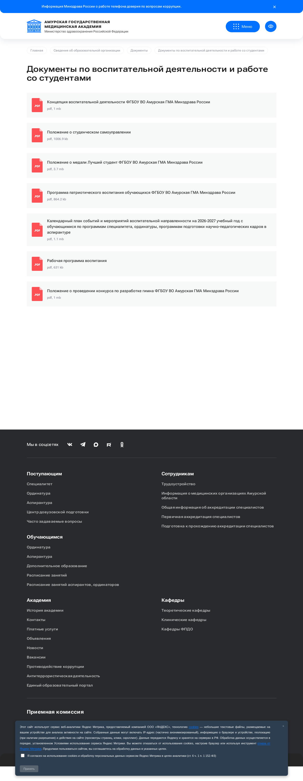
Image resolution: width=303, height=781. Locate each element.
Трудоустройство (179, 484)
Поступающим (44, 473)
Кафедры (173, 600)
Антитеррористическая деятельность (63, 676)
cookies (193, 726)
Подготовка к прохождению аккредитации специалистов (218, 526)
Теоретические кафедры (186, 610)
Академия (39, 600)
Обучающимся (45, 537)
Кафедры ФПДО (177, 629)
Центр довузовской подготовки (58, 512)
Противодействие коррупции (55, 666)
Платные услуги (42, 629)
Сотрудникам (178, 473)
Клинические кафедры (184, 620)
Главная (36, 50)
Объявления (39, 638)
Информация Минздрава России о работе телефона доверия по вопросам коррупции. (112, 6)
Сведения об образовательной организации (87, 50)
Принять (29, 768)
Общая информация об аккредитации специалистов (213, 507)
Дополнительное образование (57, 566)
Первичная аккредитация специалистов (201, 517)
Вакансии (36, 657)
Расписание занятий (47, 575)
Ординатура (39, 493)
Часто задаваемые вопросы (54, 521)
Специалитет (40, 484)
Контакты (36, 620)
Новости (35, 648)
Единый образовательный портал (60, 685)
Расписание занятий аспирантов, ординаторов (73, 584)
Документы (139, 50)
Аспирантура (40, 503)
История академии (45, 610)
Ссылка (151, 105)
